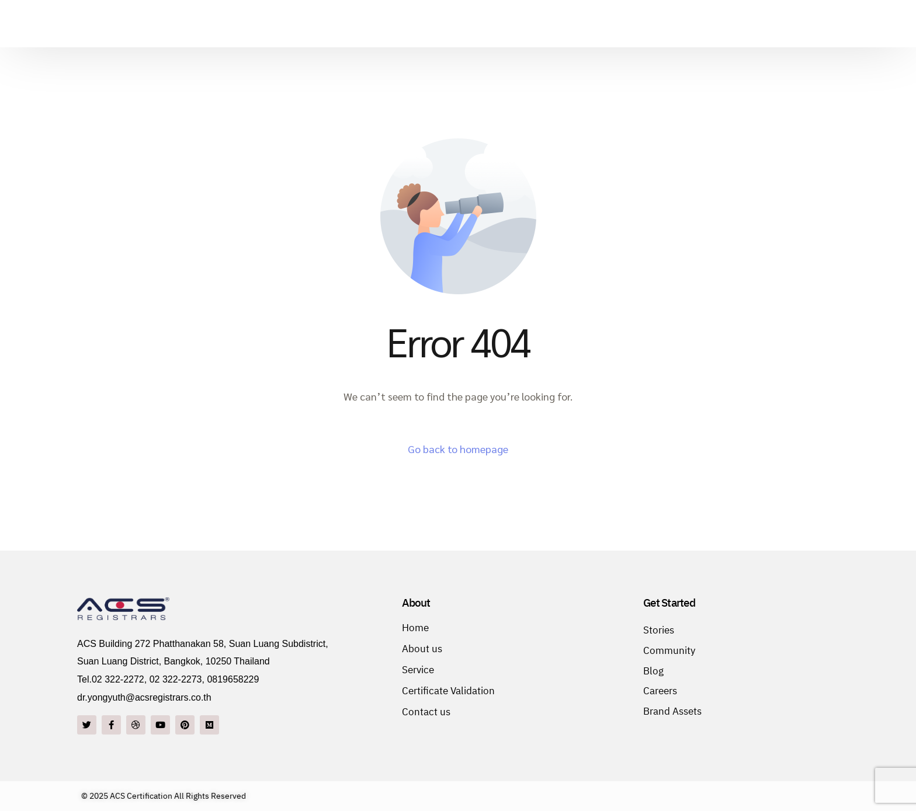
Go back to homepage (458, 448)
